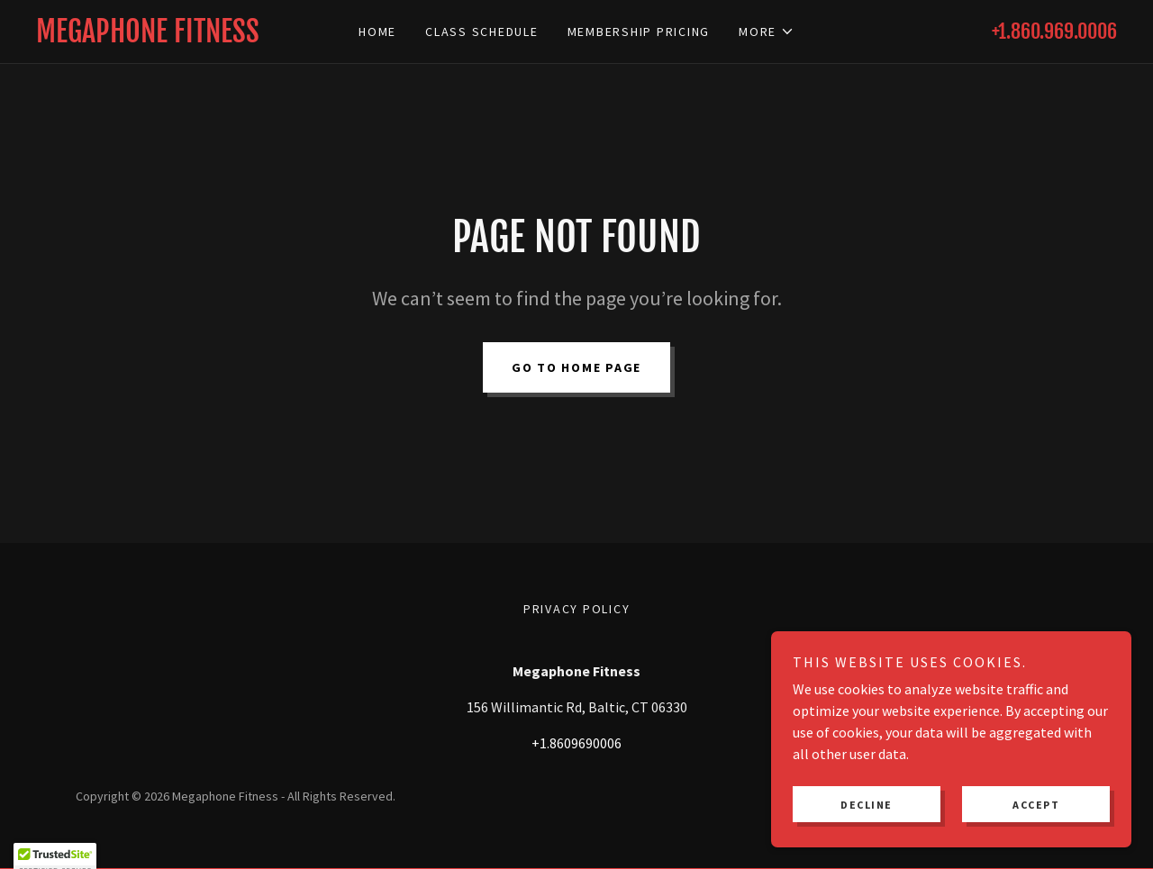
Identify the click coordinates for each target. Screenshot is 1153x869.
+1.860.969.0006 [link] (1054, 31)
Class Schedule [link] (482, 31)
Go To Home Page (576, 367)
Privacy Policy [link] (577, 609)
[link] (171, 37)
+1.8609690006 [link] (576, 743)
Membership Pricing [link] (639, 31)
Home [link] (377, 31)
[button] (766, 31)
